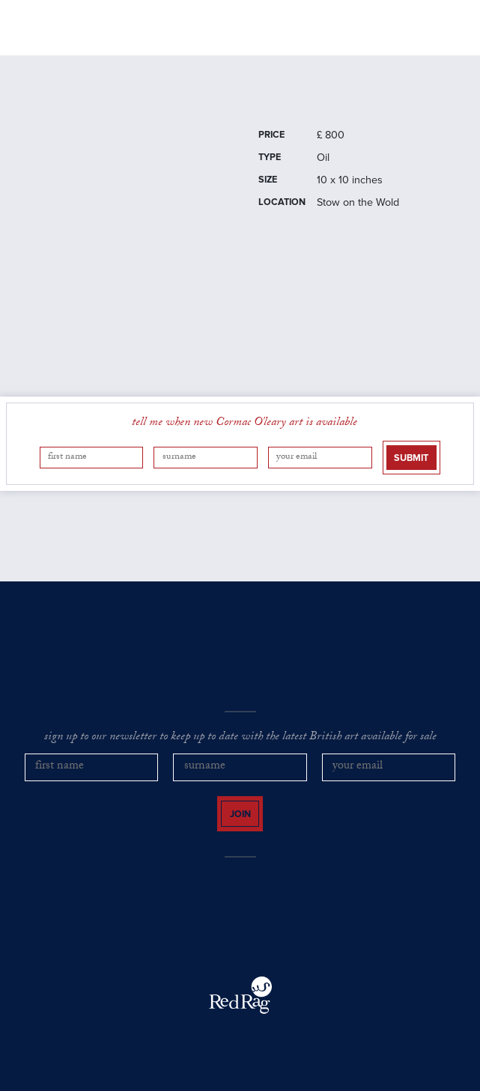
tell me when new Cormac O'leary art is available (244, 424)
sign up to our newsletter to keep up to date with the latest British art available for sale (240, 738)
